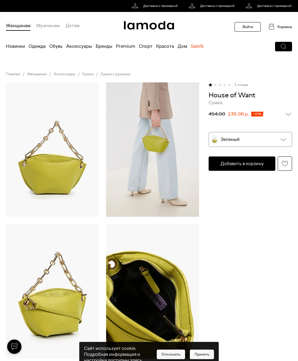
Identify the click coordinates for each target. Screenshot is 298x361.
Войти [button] (248, 26)
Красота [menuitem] (165, 46)
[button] (283, 46)
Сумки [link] (88, 74)
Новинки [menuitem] (15, 46)
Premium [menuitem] (125, 46)
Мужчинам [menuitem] (48, 26)
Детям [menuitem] (73, 26)
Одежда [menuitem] (37, 46)
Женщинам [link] (37, 74)
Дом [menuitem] (182, 46)
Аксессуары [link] (64, 74)
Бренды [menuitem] (104, 46)
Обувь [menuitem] (56, 46)
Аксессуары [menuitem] (79, 46)
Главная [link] (13, 74)
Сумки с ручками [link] (115, 74)
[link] (155, 6)
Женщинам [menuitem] (18, 26)
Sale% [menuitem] (197, 46)
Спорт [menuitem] (146, 46)
